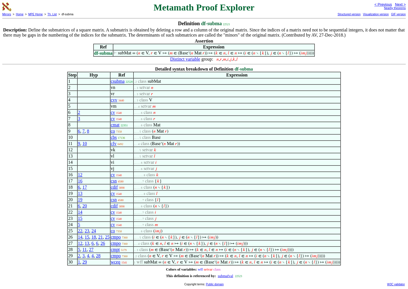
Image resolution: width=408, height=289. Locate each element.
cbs (114, 137)
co (113, 131)
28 (98, 255)
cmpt (115, 249)
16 (80, 180)
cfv (113, 143)
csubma (118, 81)
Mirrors (6, 14)
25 (107, 237)
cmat (115, 124)
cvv (114, 99)
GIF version (398, 14)
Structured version (348, 14)
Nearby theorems (395, 8)
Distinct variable (185, 59)
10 (84, 143)
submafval (225, 276)
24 (94, 230)
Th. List (52, 14)
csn (114, 180)
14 (80, 212)
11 (84, 249)
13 (80, 193)
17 (84, 187)
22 (80, 230)
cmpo (116, 237)
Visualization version (376, 14)
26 (103, 243)
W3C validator (396, 284)
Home (20, 14)
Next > (400, 4)
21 (100, 237)
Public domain (215, 284)
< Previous (383, 4)
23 (87, 230)
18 (94, 237)
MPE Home (35, 14)
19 (80, 199)
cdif (114, 187)
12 (80, 174)
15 (80, 218)
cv (113, 112)
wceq (115, 262)
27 (91, 249)
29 (84, 262)
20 (84, 205)
